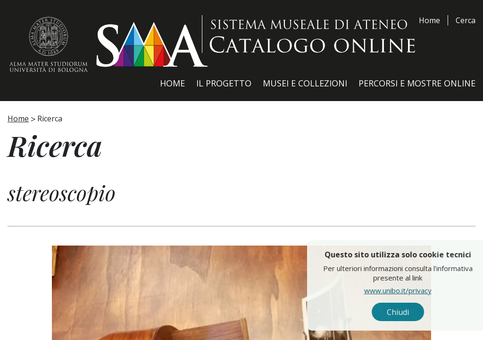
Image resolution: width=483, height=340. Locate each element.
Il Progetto (223, 83)
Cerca (465, 20)
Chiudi (419, 312)
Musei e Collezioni (305, 83)
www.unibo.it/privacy (418, 290)
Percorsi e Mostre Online (416, 83)
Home (429, 20)
